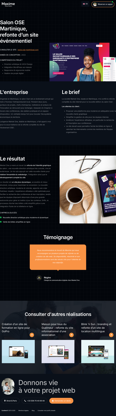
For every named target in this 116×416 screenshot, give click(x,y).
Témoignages (51, 4)
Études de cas (23, 4)
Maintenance (37, 4)
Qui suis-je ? (64, 4)
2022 (23, 55)
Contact (75, 4)
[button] (11, 401)
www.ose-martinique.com (28, 50)
